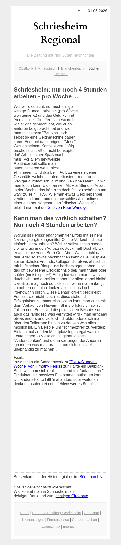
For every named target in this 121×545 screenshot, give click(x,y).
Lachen (91, 520)
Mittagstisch (47, 68)
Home (24, 513)
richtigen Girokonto (72, 496)
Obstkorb (26, 68)
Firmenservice (58, 520)
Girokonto (91, 513)
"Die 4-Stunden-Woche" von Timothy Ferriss (55, 364)
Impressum (71, 527)
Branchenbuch (72, 68)
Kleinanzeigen (33, 520)
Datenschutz (50, 527)
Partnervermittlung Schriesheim (56, 513)
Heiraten (60, 74)
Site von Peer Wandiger (68, 207)
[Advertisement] (60, 432)
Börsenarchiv (90, 477)
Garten (77, 520)
